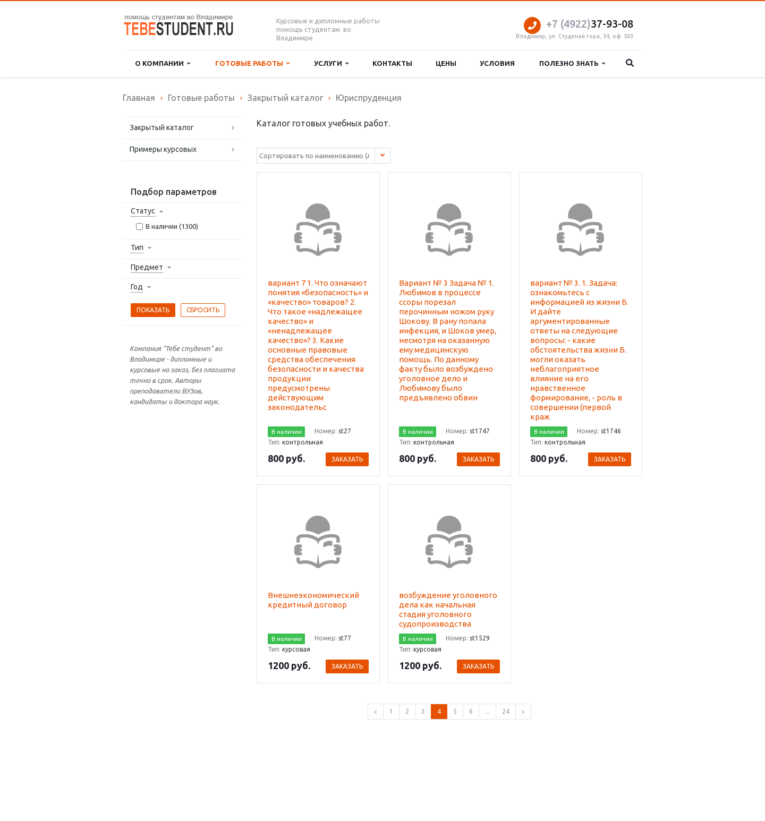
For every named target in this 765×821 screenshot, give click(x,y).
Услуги (331, 63)
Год (137, 287)
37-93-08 (589, 24)
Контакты (392, 63)
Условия (497, 63)
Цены (446, 63)
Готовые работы (252, 63)
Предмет (147, 267)
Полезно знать (572, 63)
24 (505, 711)
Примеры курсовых (163, 149)
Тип (137, 247)
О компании (162, 63)
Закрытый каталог (162, 127)
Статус (143, 211)
